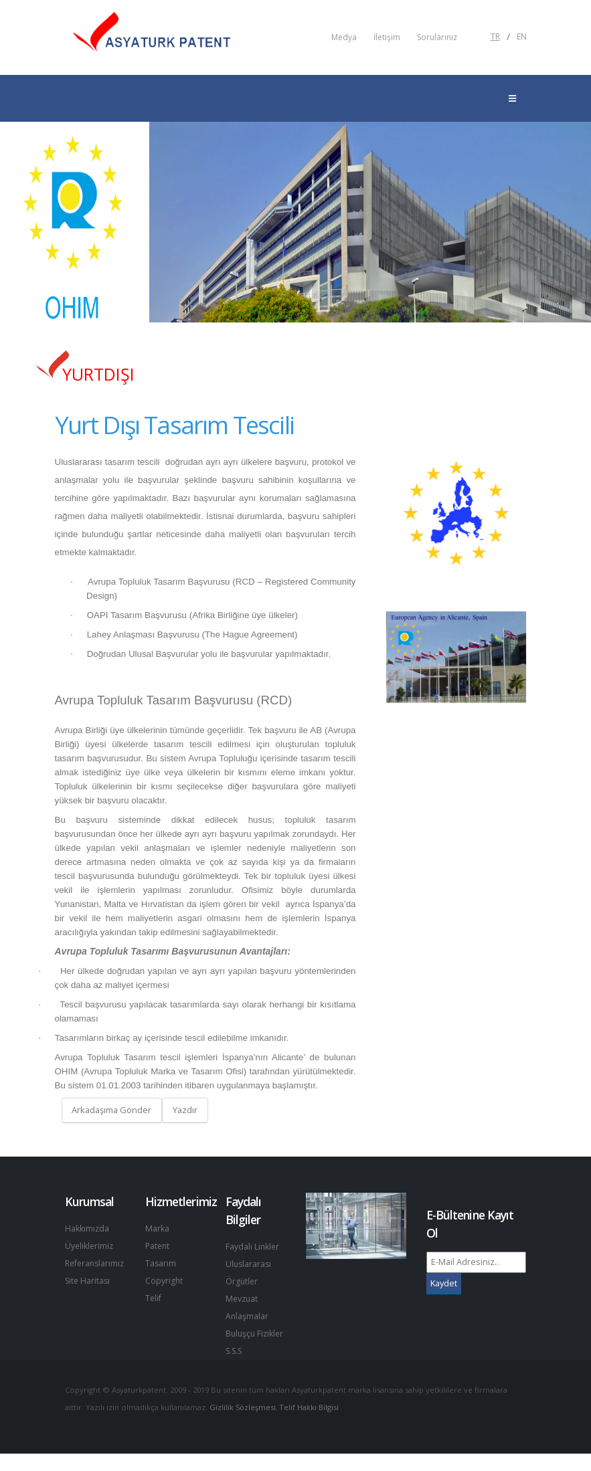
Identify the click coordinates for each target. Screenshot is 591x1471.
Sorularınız (437, 37)
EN (522, 36)
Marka (157, 1228)
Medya (344, 37)
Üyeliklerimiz (90, 1246)
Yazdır (185, 1110)
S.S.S (236, 1368)
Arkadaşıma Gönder (111, 1110)
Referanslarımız (96, 1263)
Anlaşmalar (247, 1316)
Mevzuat (243, 1298)
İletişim (386, 37)
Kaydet (443, 1283)
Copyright (164, 1280)
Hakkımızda (87, 1228)
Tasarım (161, 1263)
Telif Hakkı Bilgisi (311, 1424)
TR (495, 36)
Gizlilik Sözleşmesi (243, 1424)
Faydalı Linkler (253, 1246)
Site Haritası (88, 1280)
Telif (153, 1298)
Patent (158, 1246)
